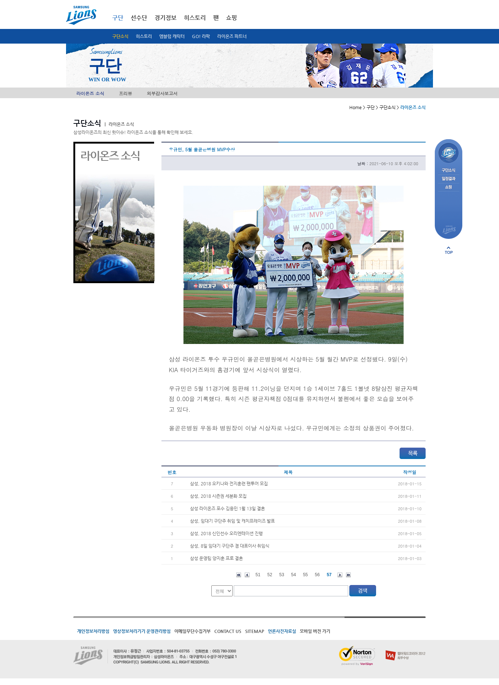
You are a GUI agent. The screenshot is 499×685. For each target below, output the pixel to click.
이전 (247, 575)
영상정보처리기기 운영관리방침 (142, 631)
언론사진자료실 (282, 631)
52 (269, 574)
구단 (117, 17)
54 (293, 574)
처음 (238, 575)
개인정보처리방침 (93, 631)
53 (281, 574)
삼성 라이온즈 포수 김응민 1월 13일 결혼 (227, 508)
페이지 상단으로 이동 (449, 250)
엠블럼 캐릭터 (172, 36)
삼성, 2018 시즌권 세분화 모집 (218, 496)
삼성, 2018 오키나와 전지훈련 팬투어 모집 (229, 483)
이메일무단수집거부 (192, 631)
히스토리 (144, 36)
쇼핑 (231, 17)
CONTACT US (227, 631)
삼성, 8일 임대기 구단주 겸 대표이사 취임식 (229, 545)
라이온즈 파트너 (232, 36)
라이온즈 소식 (90, 93)
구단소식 (120, 36)
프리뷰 (125, 93)
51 (257, 574)
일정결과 (448, 179)
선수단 (139, 17)
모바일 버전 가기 (315, 631)
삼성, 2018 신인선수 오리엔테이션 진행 (226, 533)
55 (305, 574)
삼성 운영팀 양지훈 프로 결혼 (216, 558)
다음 (340, 575)
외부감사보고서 (162, 93)
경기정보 (165, 17)
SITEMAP (254, 631)
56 (317, 574)
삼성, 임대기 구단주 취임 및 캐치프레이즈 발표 (232, 520)
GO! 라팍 (201, 36)
